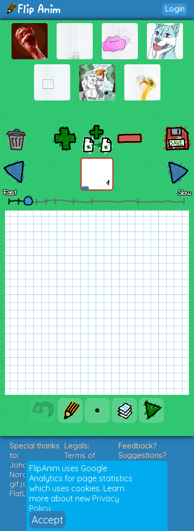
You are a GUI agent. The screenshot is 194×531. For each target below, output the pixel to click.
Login (174, 9)
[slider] (28, 200)
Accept (47, 519)
